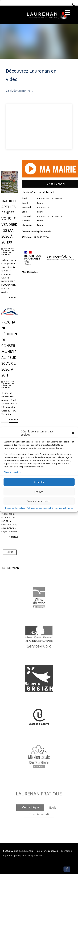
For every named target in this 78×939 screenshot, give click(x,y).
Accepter (39, 481)
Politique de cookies (15, 508)
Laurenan (13, 568)
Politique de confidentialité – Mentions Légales (50, 508)
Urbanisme (5, 254)
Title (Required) (39, 814)
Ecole (52, 807)
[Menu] (67, 12)
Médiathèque (30, 807)
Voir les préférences (39, 500)
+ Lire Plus (13, 297)
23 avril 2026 (9, 249)
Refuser (39, 491)
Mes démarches (30, 272)
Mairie (7, 251)
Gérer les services (12, 472)
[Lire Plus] (9, 192)
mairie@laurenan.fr (41, 231)
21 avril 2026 (9, 382)
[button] (73, 433)
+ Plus (10, 552)
